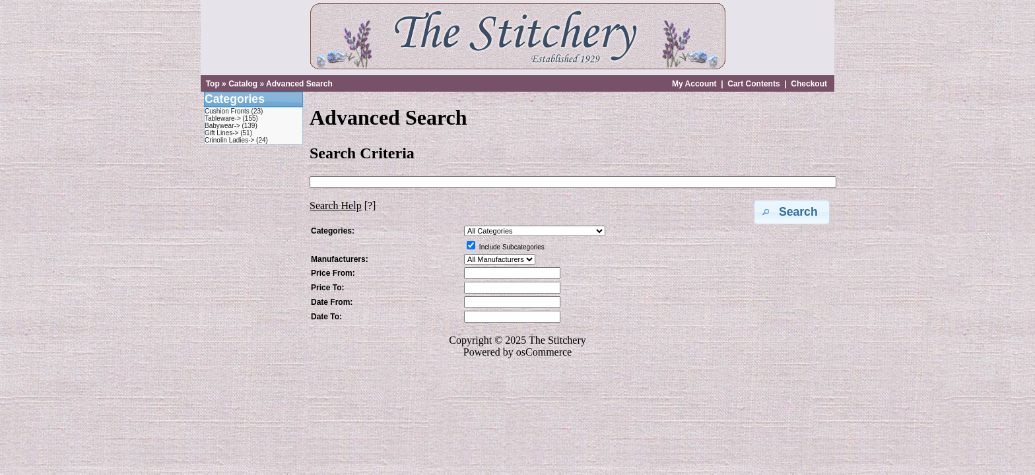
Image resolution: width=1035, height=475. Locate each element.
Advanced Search (299, 83)
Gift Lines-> (221, 133)
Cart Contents (753, 83)
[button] (792, 212)
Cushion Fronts (227, 111)
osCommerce (544, 352)
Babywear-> (222, 125)
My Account (694, 83)
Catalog (242, 83)
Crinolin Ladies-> (229, 140)
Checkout (809, 83)
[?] (343, 205)
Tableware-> (223, 118)
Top (213, 83)
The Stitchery (557, 340)
